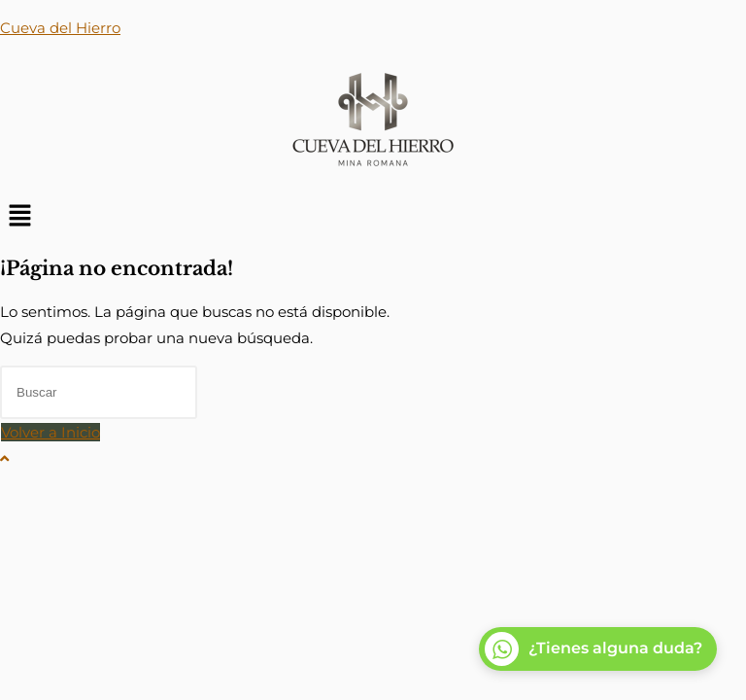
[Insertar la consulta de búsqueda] (98, 392)
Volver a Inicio (50, 432)
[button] (373, 216)
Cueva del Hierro (60, 27)
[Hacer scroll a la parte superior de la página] (4, 458)
